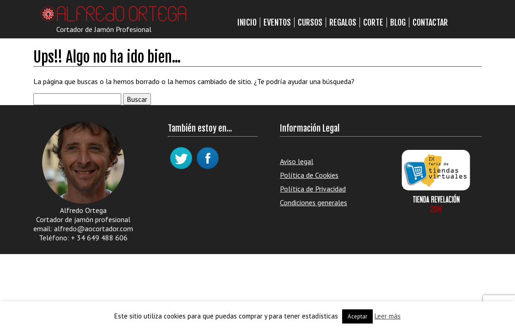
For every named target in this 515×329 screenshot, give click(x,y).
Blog (398, 22)
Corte (373, 22)
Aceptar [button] (357, 316)
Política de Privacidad (313, 188)
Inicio (247, 22)
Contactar (430, 22)
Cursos (310, 22)
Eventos (277, 22)
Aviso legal (296, 161)
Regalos (342, 22)
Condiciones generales (313, 202)
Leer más (388, 316)
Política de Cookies (309, 175)
